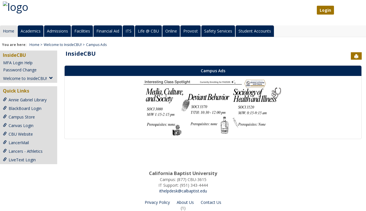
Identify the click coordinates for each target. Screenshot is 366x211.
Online (171, 31)
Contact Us (211, 202)
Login (325, 10)
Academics (31, 31)
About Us (185, 202)
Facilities (82, 31)
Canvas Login (18, 125)
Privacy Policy (157, 202)
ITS (129, 31)
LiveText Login (19, 159)
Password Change (20, 70)
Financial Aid (107, 31)
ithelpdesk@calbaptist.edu (183, 191)
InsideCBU (14, 55)
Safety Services (218, 31)
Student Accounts (254, 31)
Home (8, 31)
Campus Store (19, 117)
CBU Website (18, 134)
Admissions (57, 31)
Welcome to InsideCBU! (63, 44)
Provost (190, 31)
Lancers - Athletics (23, 151)
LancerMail (16, 142)
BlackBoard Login (22, 108)
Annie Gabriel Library (25, 100)
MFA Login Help (18, 62)
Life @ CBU (148, 31)
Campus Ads (96, 44)
